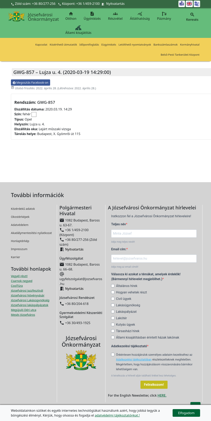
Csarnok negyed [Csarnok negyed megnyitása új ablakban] (21, 281)
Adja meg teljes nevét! (123, 241)
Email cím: (118, 249)
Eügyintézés (108, 44)
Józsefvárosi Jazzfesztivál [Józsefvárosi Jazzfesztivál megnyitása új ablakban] (27, 290)
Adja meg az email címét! (124, 266)
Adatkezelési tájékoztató (129, 346)
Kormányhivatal (189, 44)
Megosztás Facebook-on (30, 82)
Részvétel (115, 16)
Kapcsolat (41, 44)
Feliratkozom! (154, 385)
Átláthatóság (140, 16)
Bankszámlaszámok (165, 44)
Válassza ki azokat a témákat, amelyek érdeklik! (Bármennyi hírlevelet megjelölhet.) (145, 276)
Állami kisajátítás (78, 30)
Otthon (70, 16)
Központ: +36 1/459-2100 (81, 3)
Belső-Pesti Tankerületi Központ (180, 54)
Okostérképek (20, 217)
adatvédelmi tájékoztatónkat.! (117, 415)
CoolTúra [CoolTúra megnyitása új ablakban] (17, 286)
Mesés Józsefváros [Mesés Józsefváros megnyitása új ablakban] (23, 315)
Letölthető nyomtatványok (134, 44)
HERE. (161, 395)
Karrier (15, 257)
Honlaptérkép (20, 241)
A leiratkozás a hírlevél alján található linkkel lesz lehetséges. (143, 375)
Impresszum (19, 249)
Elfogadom (186, 413)
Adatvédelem (19, 225)
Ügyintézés (92, 16)
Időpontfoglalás (89, 44)
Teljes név (118, 224)
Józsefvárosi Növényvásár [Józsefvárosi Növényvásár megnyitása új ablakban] (27, 295)
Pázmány (164, 16)
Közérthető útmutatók (63, 44)
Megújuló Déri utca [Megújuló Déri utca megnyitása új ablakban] (23, 310)
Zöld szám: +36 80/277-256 (33, 3)
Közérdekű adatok (23, 209)
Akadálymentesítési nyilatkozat (31, 233)
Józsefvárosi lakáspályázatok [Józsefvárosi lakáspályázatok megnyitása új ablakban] (29, 305)
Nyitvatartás (115, 3)
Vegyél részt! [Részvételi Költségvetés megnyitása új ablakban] (19, 276)
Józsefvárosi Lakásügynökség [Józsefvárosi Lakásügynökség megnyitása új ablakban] (30, 300)
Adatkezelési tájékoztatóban (134, 359)
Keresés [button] (192, 17)
